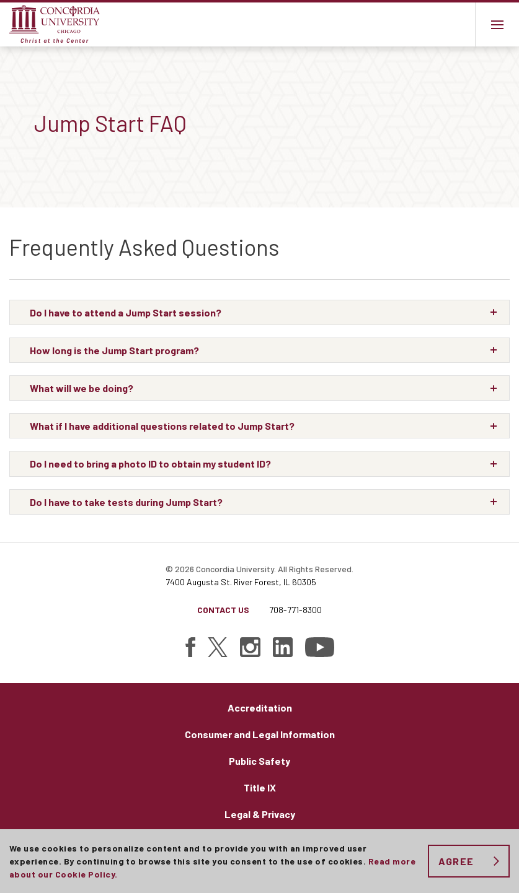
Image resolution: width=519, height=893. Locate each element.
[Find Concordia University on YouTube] (319, 647)
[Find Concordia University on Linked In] (283, 647)
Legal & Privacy (259, 814)
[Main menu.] (497, 24)
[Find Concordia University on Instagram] (250, 647)
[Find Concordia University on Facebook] (190, 647)
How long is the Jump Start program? (114, 350)
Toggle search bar (453, 24)
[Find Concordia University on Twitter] (218, 647)
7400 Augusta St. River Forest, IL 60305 (241, 582)
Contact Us (223, 609)
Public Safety (259, 761)
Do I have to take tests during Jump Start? (126, 502)
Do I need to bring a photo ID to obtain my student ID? (150, 463)
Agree (456, 861)
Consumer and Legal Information (260, 734)
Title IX (260, 787)
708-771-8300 (295, 609)
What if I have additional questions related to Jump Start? (162, 426)
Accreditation (260, 707)
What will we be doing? (81, 388)
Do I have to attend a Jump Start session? (125, 312)
